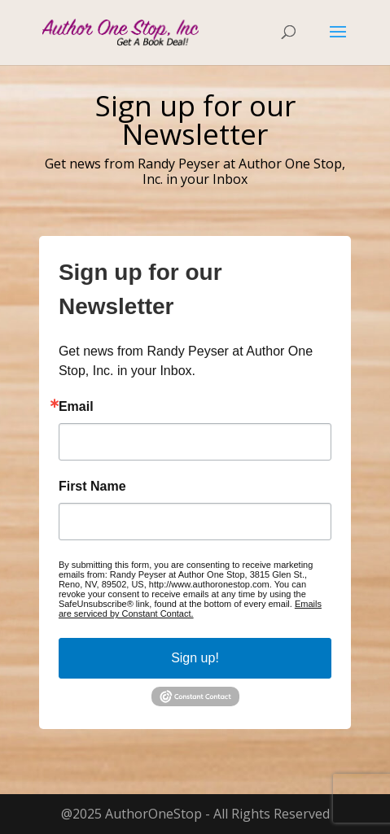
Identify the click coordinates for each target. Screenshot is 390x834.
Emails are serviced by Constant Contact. (190, 608)
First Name (92, 486)
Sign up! (195, 658)
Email (76, 406)
